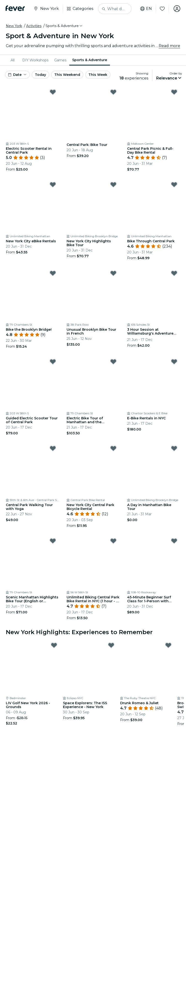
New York (14, 26)
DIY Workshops (35, 60)
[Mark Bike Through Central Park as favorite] (174, 184)
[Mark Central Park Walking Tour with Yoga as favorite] (53, 448)
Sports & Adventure (89, 60)
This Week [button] (97, 74)
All (13, 60)
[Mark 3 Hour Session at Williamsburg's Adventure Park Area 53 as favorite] (174, 273)
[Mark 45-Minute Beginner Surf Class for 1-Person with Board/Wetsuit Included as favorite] (174, 541)
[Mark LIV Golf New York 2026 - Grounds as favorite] (54, 645)
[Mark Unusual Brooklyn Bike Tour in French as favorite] (113, 273)
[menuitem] (13, 60)
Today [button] (40, 74)
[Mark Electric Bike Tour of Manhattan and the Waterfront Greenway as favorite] (113, 362)
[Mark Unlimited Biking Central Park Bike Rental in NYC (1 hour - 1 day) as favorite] (113, 541)
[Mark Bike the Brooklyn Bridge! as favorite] (53, 273)
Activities (33, 26)
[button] (64, 25)
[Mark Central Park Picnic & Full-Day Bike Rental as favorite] (174, 92)
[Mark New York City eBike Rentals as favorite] (53, 184)
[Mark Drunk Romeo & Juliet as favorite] (168, 645)
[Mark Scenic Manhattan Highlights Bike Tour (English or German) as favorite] (53, 541)
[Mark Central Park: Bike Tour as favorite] (113, 92)
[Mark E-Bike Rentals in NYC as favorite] (174, 362)
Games (60, 60)
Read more (169, 45)
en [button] (146, 9)
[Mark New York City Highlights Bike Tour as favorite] (113, 184)
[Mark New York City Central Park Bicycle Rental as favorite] (113, 448)
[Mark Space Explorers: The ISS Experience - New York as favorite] (111, 645)
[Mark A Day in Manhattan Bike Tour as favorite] (174, 448)
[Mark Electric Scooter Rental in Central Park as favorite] (53, 92)
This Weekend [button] (67, 74)
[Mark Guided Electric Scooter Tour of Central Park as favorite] (53, 362)
